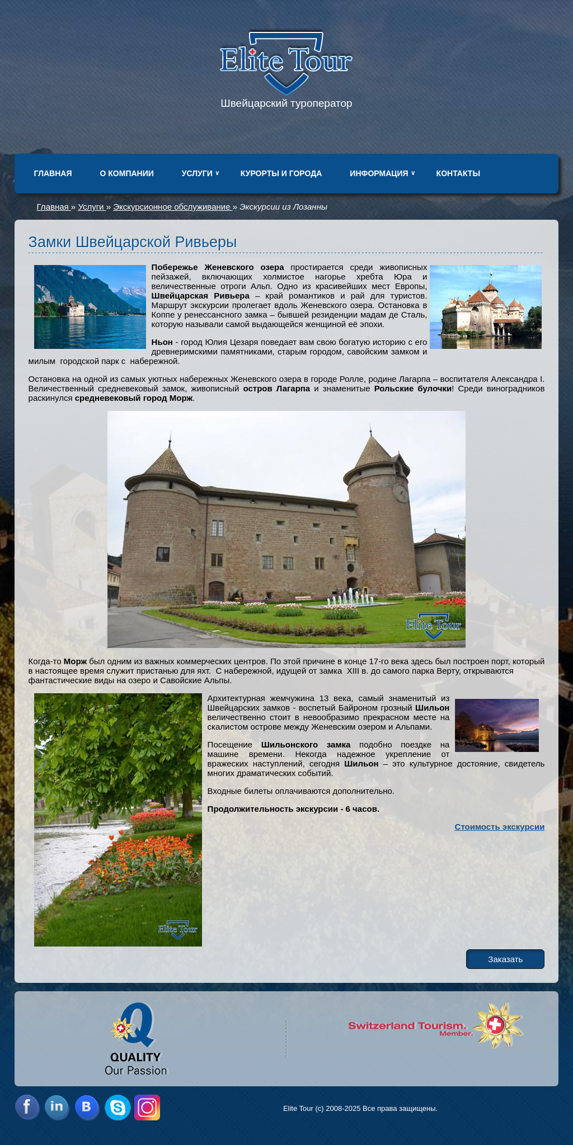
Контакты (458, 173)
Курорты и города (281, 173)
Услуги (197, 173)
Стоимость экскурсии (500, 826)
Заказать (505, 959)
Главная (53, 173)
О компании (127, 173)
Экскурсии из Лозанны (283, 206)
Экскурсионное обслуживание (172, 206)
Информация (379, 173)
